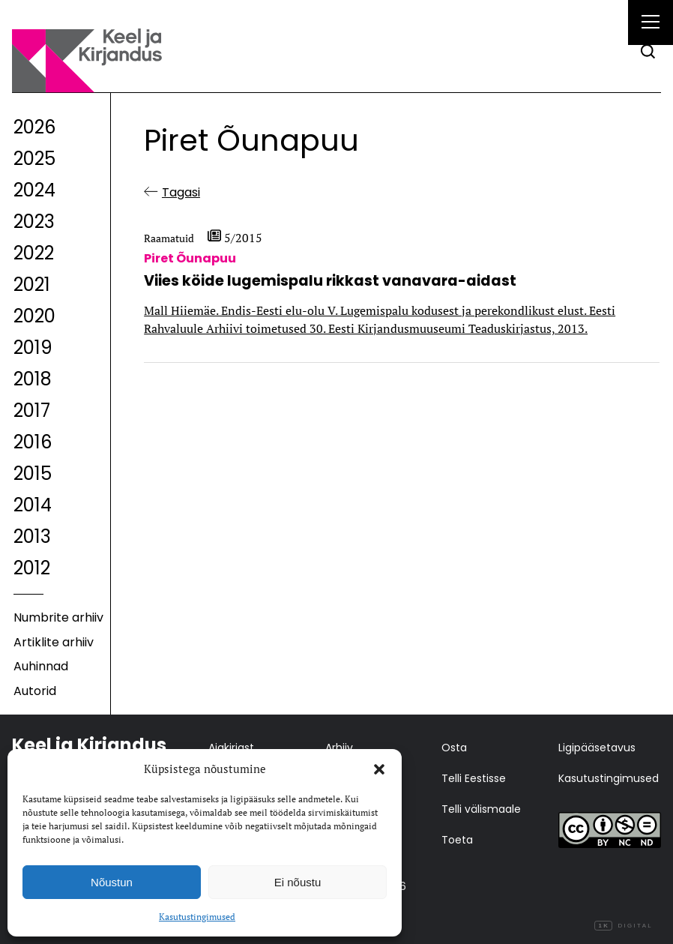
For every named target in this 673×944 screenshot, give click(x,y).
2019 (32, 347)
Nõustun (112, 882)
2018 (32, 379)
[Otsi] (648, 51)
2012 (31, 568)
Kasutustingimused (197, 916)
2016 (32, 442)
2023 (34, 221)
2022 (33, 253)
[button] (379, 769)
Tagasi (181, 192)
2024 (34, 190)
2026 (34, 127)
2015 (32, 473)
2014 (32, 505)
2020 (34, 316)
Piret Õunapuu (190, 258)
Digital (623, 926)
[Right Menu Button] (651, 24)
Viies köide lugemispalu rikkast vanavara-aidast (330, 280)
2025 (34, 158)
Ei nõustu (298, 882)
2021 (31, 284)
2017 (31, 410)
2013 (32, 536)
